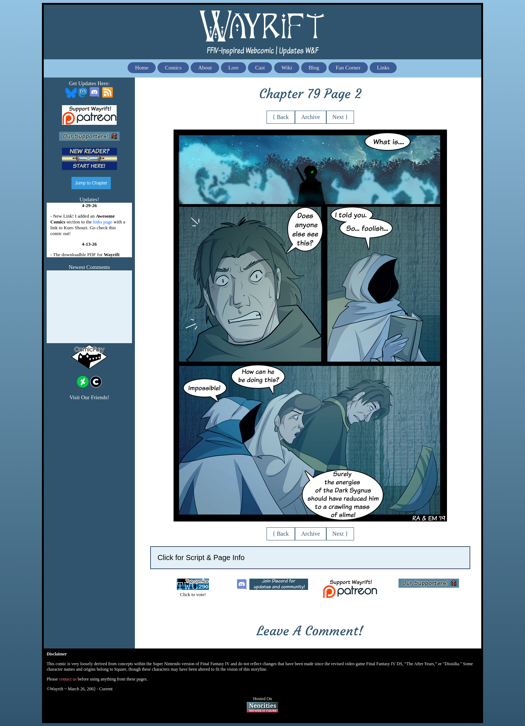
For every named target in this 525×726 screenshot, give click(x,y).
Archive (310, 117)
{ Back (281, 117)
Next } (340, 117)
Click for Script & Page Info (201, 558)
